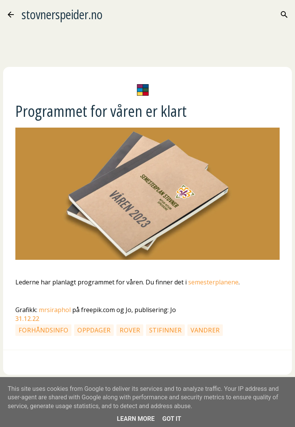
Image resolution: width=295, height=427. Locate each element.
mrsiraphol (55, 310)
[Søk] (284, 14)
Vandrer (205, 330)
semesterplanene (213, 282)
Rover (129, 330)
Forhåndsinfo (43, 330)
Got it (171, 418)
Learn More (135, 418)
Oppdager (94, 330)
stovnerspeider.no (62, 14)
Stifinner (165, 330)
